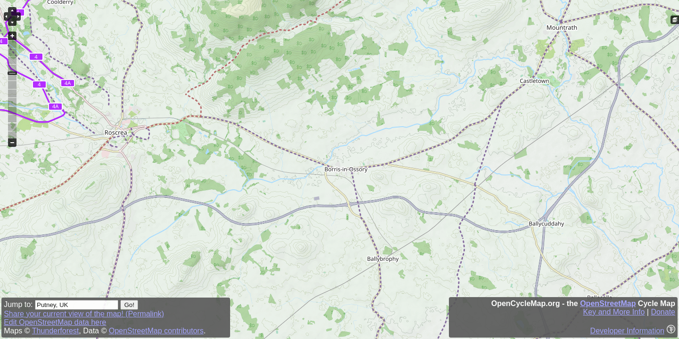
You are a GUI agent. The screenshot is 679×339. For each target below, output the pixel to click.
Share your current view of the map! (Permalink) (84, 314)
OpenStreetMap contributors (156, 331)
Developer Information (627, 331)
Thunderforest (55, 331)
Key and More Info (614, 312)
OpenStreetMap (608, 303)
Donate (663, 312)
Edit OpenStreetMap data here (55, 322)
